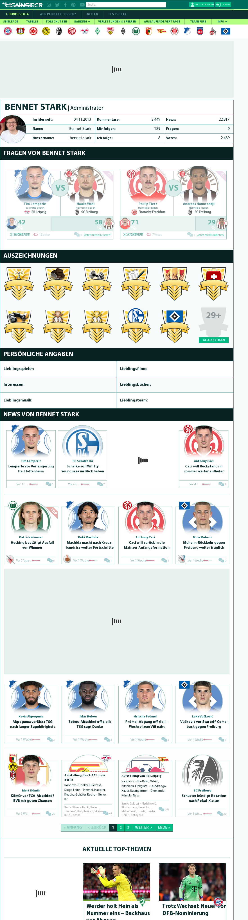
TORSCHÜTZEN (56, 21)
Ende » (164, 827)
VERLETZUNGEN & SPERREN (117, 21)
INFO (222, 21)
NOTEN (92, 14)
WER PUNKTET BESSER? (58, 14)
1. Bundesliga (17, 14)
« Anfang (73, 827)
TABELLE (32, 21)
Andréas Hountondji (198, 204)
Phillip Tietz (148, 204)
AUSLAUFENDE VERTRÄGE (162, 21)
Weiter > (143, 827)
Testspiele (117, 14)
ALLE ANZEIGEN (214, 340)
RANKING (82, 21)
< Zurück (97, 827)
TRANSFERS (198, 21)
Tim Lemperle (35, 204)
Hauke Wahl (86, 204)
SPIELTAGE (10, 21)
